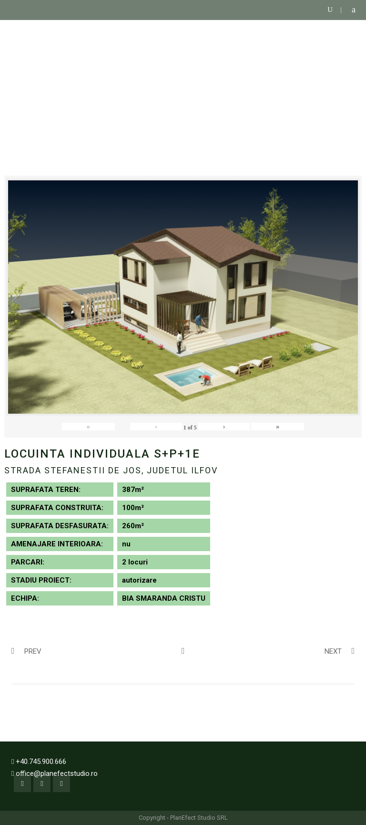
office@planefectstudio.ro (57, 773)
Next (340, 651)
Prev (26, 651)
